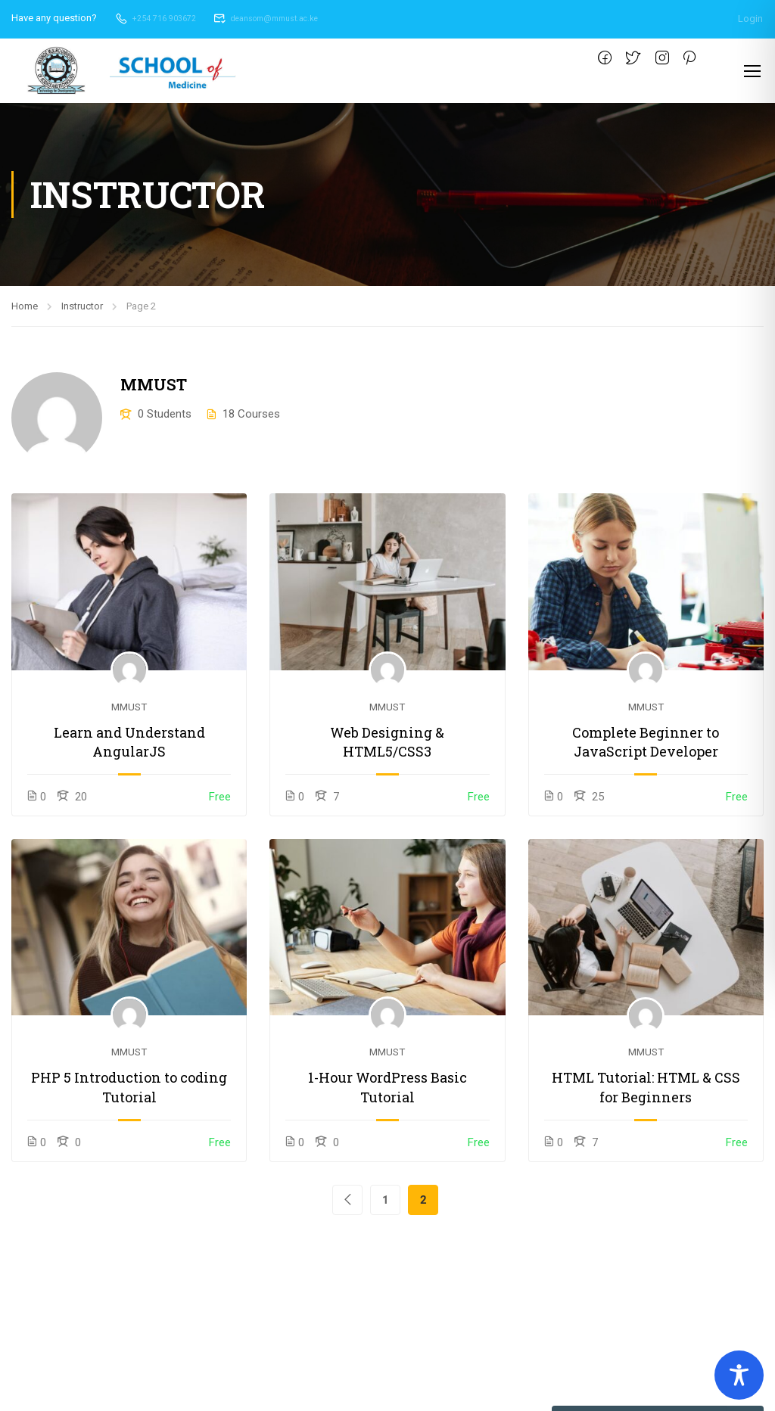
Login (750, 17)
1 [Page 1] (385, 1200)
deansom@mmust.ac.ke (285, 17)
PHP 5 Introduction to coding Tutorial (129, 1088)
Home (24, 306)
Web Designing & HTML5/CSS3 (387, 742)
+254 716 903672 (160, 17)
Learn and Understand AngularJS (129, 742)
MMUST (129, 707)
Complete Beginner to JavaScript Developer (645, 742)
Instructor (82, 306)
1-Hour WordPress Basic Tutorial (387, 1088)
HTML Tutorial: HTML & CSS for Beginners (646, 1088)
